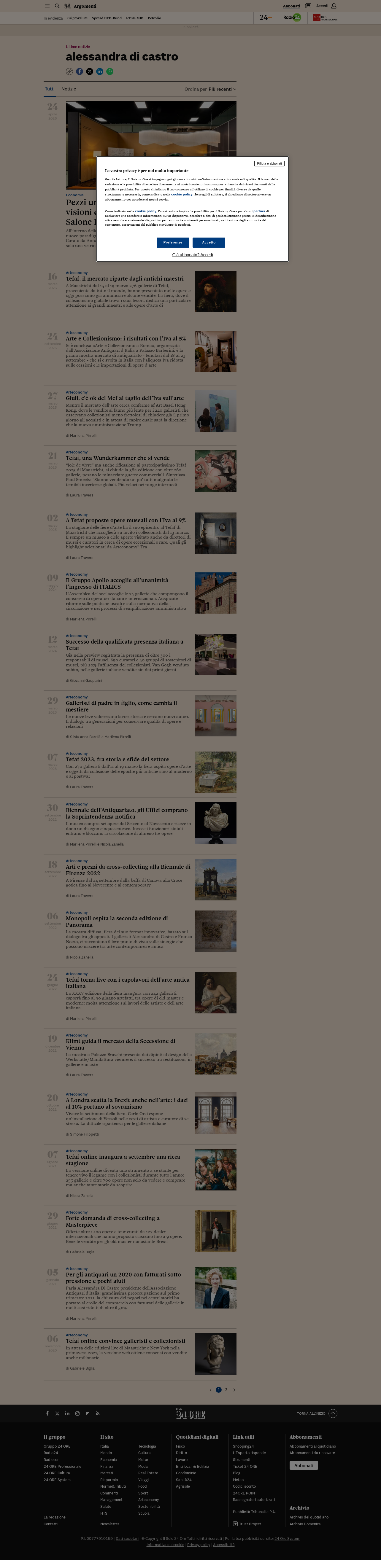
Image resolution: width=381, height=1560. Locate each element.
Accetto (209, 242)
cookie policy (182, 194)
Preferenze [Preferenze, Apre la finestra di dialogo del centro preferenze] (172, 242)
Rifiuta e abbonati (269, 163)
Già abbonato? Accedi (192, 254)
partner (259, 211)
